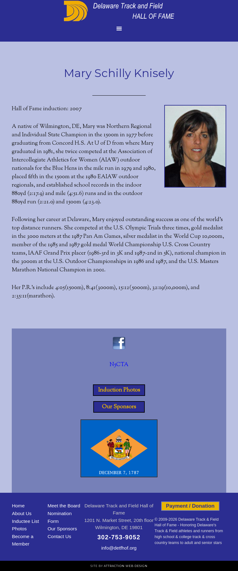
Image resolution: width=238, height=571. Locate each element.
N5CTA (119, 365)
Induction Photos (119, 390)
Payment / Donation (190, 506)
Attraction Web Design (126, 566)
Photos (19, 528)
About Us (21, 513)
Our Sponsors (119, 407)
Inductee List (25, 521)
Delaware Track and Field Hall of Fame (119, 11)
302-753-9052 (118, 537)
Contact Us (59, 536)
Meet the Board (63, 505)
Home (18, 505)
